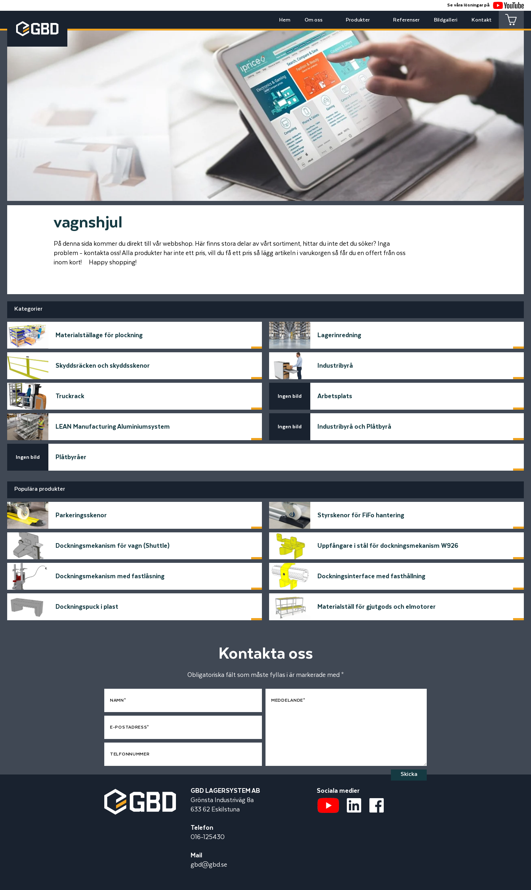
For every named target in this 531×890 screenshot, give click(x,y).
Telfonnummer (129, 754)
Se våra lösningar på (485, 5)
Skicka (409, 774)
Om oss (313, 20)
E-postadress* (129, 727)
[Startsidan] (140, 793)
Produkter (358, 20)
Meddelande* (288, 700)
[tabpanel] (265, 110)
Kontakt (482, 20)
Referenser (406, 20)
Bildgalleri (445, 20)
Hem (284, 20)
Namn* (118, 700)
